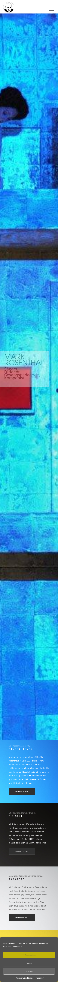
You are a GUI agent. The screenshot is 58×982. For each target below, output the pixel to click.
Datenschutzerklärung (24, 978)
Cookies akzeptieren (29, 955)
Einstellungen (29, 971)
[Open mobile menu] (52, 10)
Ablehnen (29, 963)
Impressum (39, 978)
